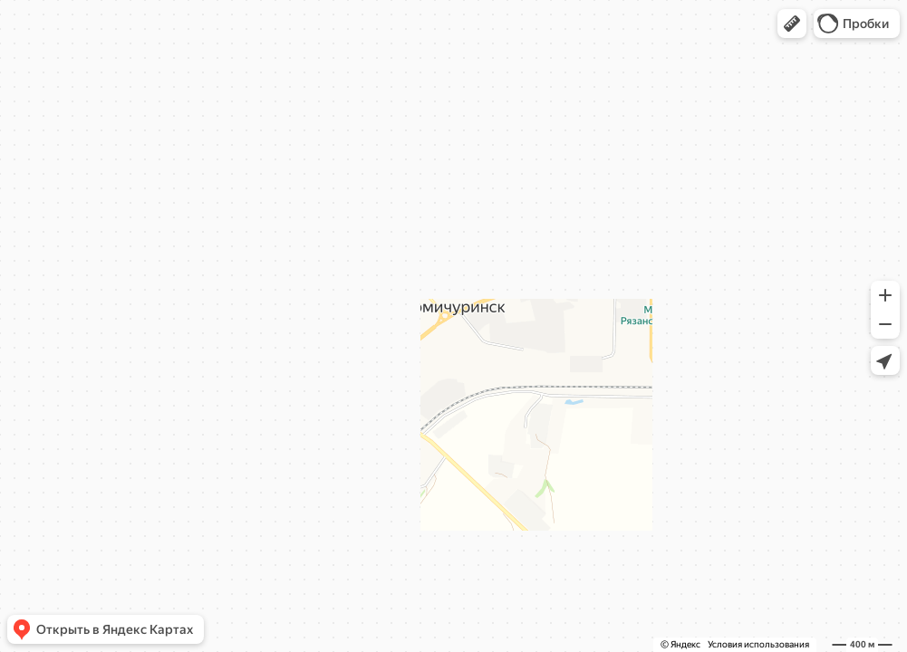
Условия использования (758, 644)
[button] (791, 23)
